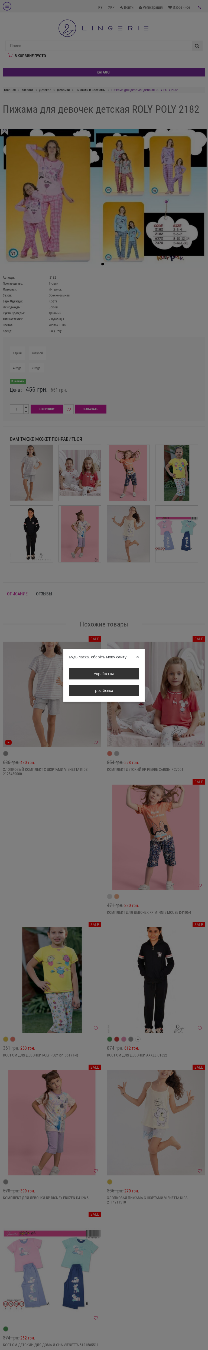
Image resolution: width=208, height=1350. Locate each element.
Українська (104, 673)
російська (104, 690)
